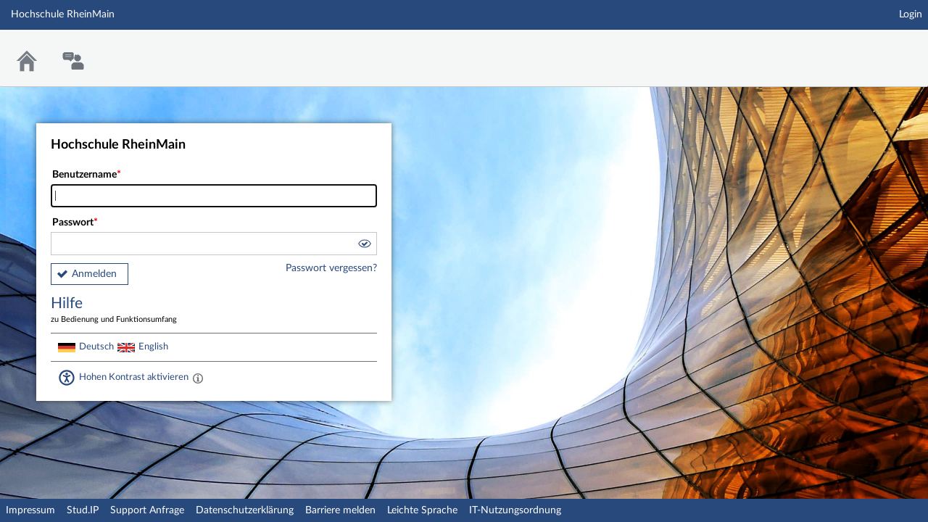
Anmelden (94, 274)
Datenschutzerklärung (245, 510)
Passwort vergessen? (331, 268)
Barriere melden (340, 510)
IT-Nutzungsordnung (515, 510)
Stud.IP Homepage (872, 49)
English (153, 346)
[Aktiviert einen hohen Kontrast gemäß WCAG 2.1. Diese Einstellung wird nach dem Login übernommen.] (198, 377)
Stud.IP (83, 510)
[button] (364, 245)
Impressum (30, 510)
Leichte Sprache (422, 510)
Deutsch (96, 346)
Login (910, 14)
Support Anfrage (147, 510)
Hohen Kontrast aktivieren (133, 377)
